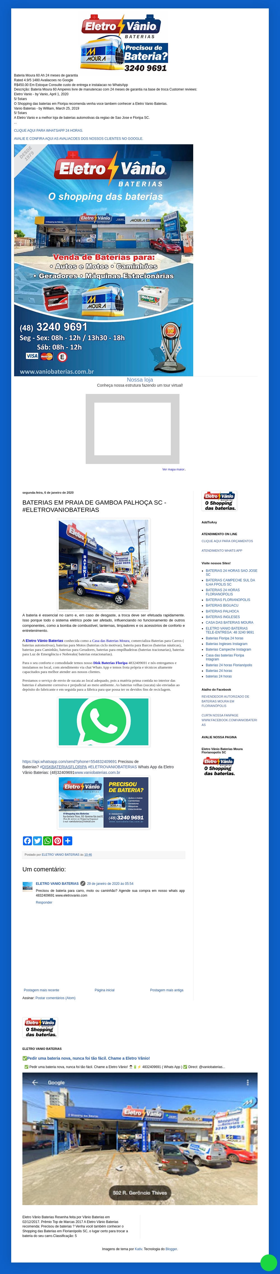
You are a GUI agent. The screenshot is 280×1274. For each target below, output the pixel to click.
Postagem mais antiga (166, 990)
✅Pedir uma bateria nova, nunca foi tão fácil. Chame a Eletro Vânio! (86, 1058)
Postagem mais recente (41, 990)
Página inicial (105, 990)
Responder (44, 902)
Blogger (171, 1249)
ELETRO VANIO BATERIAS (57, 884)
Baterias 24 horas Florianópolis (229, 665)
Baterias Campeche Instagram (228, 649)
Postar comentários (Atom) (56, 998)
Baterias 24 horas (219, 671)
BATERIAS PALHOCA (222, 611)
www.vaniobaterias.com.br (97, 772)
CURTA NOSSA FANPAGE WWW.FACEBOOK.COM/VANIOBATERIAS (229, 720)
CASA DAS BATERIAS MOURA (229, 623)
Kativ (138, 1249)
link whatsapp (268, 1262)
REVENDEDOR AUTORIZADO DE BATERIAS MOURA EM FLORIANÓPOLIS (225, 701)
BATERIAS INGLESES (223, 617)
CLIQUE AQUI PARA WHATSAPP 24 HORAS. (48, 131)
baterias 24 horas (219, 676)
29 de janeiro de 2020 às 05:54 (110, 884)
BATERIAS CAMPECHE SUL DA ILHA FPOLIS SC (230, 582)
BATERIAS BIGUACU (222, 605)
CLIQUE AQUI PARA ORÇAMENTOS (227, 541)
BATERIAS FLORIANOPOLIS (228, 600)
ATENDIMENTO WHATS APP (222, 550)
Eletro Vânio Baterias (44, 641)
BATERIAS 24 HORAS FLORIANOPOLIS (223, 592)
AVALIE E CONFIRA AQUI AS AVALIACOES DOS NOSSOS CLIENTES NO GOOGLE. (78, 139)
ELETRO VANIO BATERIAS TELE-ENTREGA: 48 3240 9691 (230, 630)
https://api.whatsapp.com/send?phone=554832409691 (69, 761)
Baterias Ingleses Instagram (227, 644)
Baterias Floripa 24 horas (224, 638)
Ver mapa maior (173, 469)
